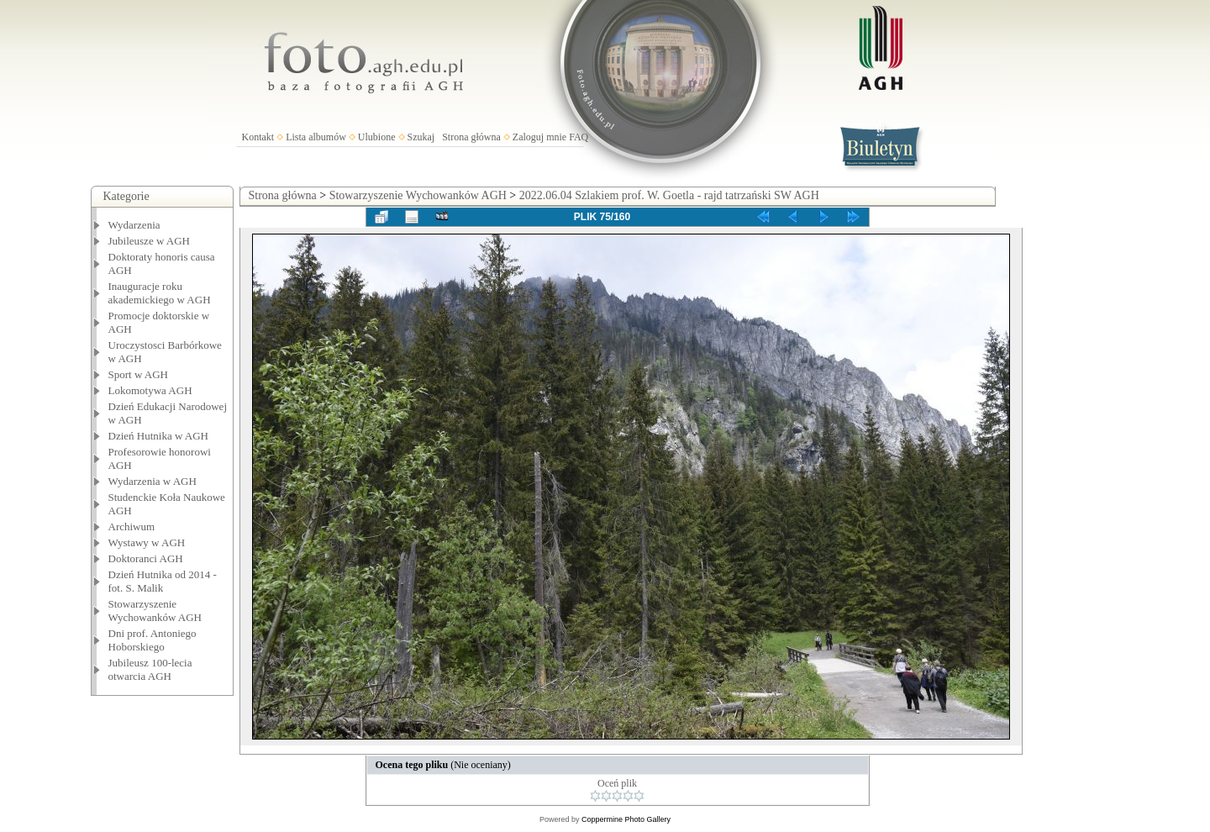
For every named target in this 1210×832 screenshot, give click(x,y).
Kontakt (258, 137)
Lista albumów (316, 137)
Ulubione (377, 137)
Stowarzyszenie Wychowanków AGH (155, 611)
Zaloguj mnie (539, 137)
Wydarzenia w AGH (152, 481)
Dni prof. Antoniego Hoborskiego (152, 640)
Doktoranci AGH (145, 558)
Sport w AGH (138, 374)
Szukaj (421, 137)
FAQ (578, 137)
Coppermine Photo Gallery (626, 819)
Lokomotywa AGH (150, 390)
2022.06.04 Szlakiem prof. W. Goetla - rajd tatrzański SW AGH (669, 195)
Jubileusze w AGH (149, 240)
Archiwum (131, 526)
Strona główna (471, 137)
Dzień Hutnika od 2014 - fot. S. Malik (162, 581)
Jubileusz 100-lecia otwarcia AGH (150, 669)
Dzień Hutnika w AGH (158, 435)
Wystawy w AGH (147, 542)
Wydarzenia (134, 225)
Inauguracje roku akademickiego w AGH (159, 293)
